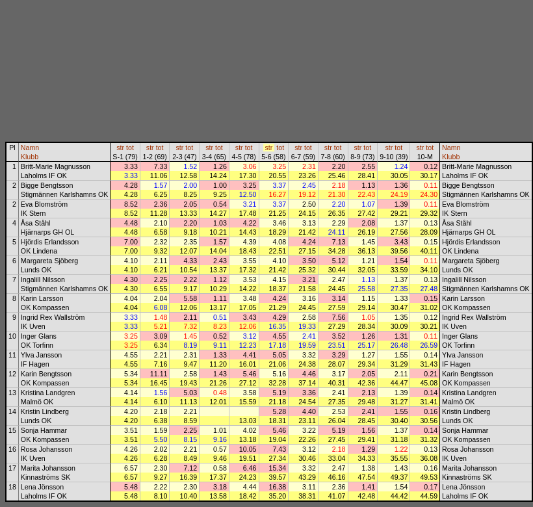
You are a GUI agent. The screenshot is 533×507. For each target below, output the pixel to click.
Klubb (29, 157)
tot (130, 147)
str (120, 147)
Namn (30, 147)
